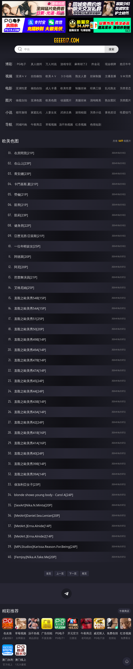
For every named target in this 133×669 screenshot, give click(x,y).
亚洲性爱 (21, 88)
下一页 (73, 573)
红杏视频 (80, 124)
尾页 (84, 573)
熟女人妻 (80, 76)
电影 (8, 88)
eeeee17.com (66, 40)
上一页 (60, 573)
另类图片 (125, 100)
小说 (8, 112)
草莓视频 (51, 124)
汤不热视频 (66, 124)
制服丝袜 (80, 88)
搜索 (111, 49)
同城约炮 (21, 124)
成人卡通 (51, 88)
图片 (8, 100)
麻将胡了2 (80, 64)
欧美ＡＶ (51, 76)
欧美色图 (51, 100)
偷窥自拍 (21, 100)
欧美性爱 (66, 88)
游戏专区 (66, 64)
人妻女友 (51, 112)
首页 (48, 573)
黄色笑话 (110, 112)
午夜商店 (36, 124)
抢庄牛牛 (125, 64)
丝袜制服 (95, 76)
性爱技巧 (125, 112)
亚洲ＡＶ (21, 76)
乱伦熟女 (110, 88)
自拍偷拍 (36, 76)
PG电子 (21, 64)
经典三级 (95, 88)
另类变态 (125, 88)
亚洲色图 (36, 100)
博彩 (8, 64)
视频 (8, 76)
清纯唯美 (95, 100)
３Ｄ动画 (66, 76)
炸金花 (95, 64)
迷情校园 (80, 112)
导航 (8, 124)
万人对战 (51, 64)
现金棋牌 (110, 64)
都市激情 (21, 112)
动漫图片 (66, 100)
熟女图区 (110, 100)
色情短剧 (95, 124)
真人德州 (36, 64)
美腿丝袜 (80, 100)
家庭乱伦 (36, 112)
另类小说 (95, 112)
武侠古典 (66, 112)
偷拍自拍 (36, 88)
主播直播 (110, 76)
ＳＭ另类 (125, 76)
